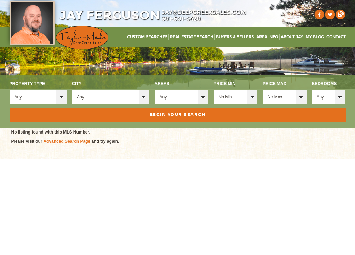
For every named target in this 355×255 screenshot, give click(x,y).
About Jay (292, 37)
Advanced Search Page (66, 141)
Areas (162, 83)
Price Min (225, 83)
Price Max (274, 83)
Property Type (27, 83)
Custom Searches (147, 37)
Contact (336, 37)
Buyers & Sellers (235, 37)
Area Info (267, 37)
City (76, 83)
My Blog (314, 37)
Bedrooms (324, 83)
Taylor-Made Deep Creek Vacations (82, 37)
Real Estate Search (191, 37)
